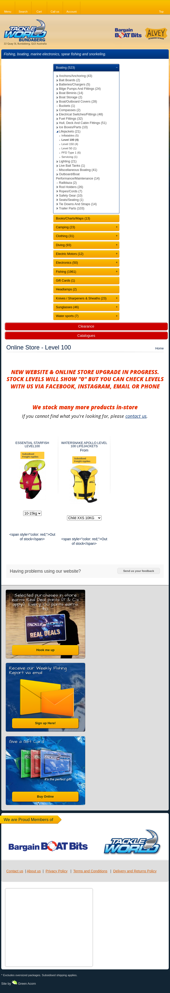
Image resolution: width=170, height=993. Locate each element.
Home (159, 348)
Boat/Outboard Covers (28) (78, 101)
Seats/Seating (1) (71, 200)
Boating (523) (65, 67)
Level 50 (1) (69, 148)
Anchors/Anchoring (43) (75, 76)
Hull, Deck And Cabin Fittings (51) (83, 123)
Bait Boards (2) (69, 80)
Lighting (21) (68, 161)
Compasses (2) (69, 110)
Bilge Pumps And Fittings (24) (80, 89)
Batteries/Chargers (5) (74, 84)
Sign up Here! (45, 723)
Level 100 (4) (70, 139)
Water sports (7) (67, 316)
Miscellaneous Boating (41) (78, 170)
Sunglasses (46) (67, 307)
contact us (136, 416)
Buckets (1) (67, 106)
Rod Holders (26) (71, 187)
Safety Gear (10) (70, 195)
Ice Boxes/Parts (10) (73, 127)
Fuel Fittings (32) (71, 118)
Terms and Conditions (90, 871)
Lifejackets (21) (69, 131)
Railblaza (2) (68, 183)
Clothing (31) (65, 236)
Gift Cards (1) (65, 280)
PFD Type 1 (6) (71, 152)
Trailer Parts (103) (71, 208)
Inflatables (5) (70, 135)
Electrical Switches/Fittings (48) (81, 114)
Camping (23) (65, 227)
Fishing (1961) (66, 272)
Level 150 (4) (69, 144)
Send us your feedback (138, 570)
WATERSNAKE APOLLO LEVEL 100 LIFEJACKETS (84, 444)
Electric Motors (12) (69, 254)
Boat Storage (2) (70, 97)
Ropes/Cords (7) (70, 191)
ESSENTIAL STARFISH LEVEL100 (32, 444)
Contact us (14, 871)
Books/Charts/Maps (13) (73, 218)
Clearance (86, 326)
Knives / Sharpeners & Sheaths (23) (81, 298)
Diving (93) (63, 245)
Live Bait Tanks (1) (72, 165)
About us (34, 871)
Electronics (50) (67, 262)
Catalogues (86, 336)
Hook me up (45, 650)
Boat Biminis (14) (71, 93)
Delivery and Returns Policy (134, 871)
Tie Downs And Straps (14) (78, 204)
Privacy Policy (56, 871)
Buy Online (45, 796)
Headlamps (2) (66, 289)
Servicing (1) (69, 156)
